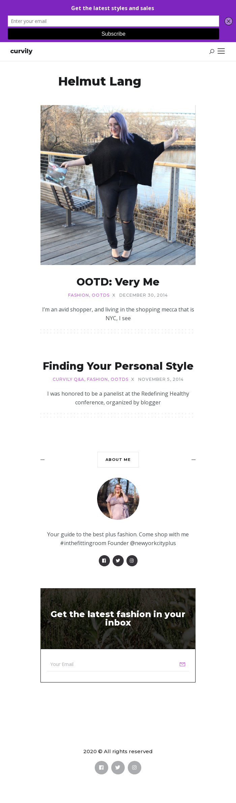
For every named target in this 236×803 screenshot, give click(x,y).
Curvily (21, 51)
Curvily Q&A (68, 379)
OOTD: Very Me (118, 282)
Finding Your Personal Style (118, 366)
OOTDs (101, 295)
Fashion (78, 295)
